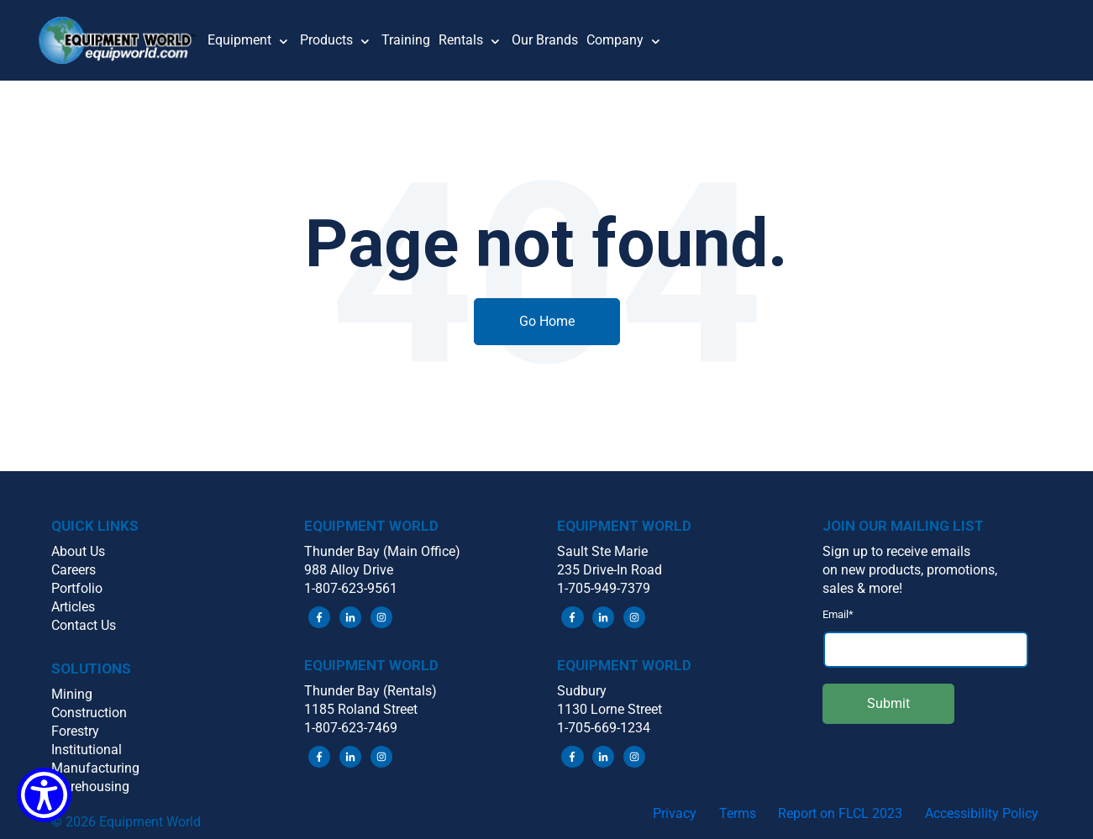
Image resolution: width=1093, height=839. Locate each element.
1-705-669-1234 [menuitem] (603, 728)
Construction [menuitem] (89, 713)
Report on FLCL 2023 (840, 813)
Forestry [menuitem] (75, 731)
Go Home (547, 321)
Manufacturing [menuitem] (95, 768)
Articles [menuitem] (73, 607)
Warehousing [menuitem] (90, 786)
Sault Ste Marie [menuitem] (602, 551)
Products (326, 40)
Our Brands (545, 40)
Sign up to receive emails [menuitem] (896, 551)
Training (405, 40)
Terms (737, 813)
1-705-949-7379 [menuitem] (603, 588)
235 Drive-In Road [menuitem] (609, 570)
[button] (123, 40)
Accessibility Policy (981, 813)
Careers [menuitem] (73, 570)
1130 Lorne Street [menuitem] (609, 709)
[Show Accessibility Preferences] (44, 795)
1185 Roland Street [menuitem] (361, 709)
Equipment (239, 40)
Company (615, 40)
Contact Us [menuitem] (83, 625)
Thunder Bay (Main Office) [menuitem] (382, 551)
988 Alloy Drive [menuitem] (348, 570)
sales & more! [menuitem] (862, 588)
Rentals (461, 40)
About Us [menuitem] (78, 551)
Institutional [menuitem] (86, 750)
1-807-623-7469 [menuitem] (350, 728)
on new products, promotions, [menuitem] (909, 570)
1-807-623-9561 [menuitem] (350, 588)
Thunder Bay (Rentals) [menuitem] (370, 691)
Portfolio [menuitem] (76, 588)
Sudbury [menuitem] (582, 691)
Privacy (674, 813)
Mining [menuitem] (71, 694)
